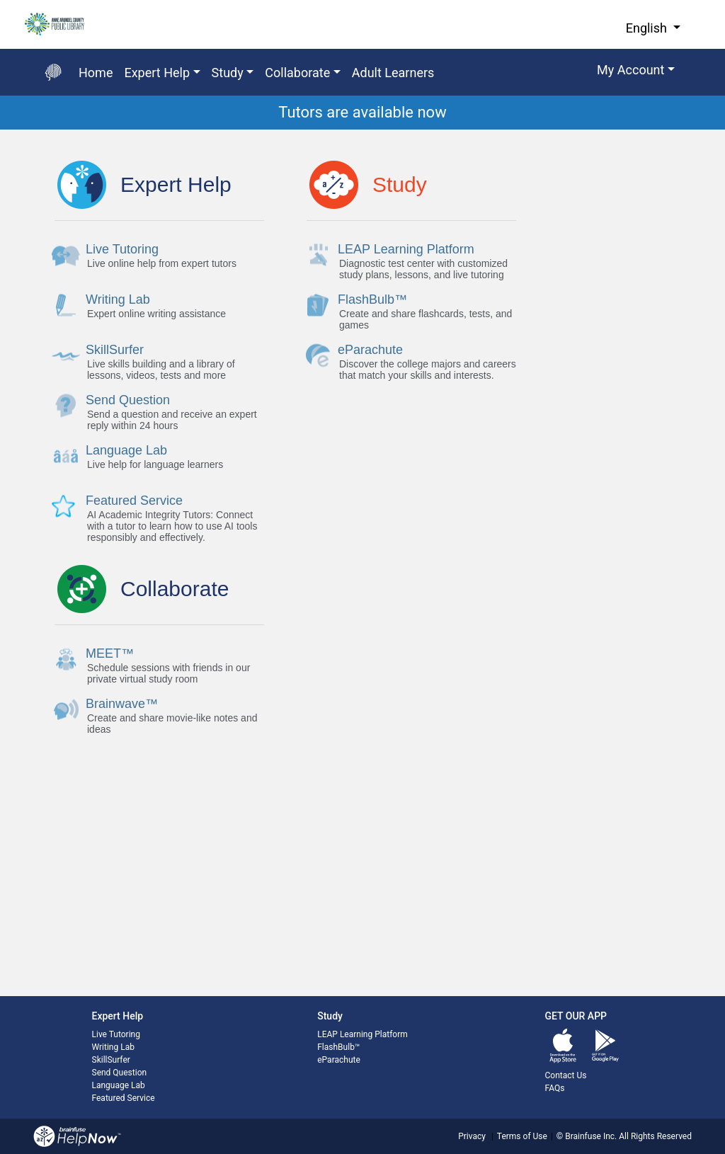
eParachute (338, 1060)
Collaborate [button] (297, 72)
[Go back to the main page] (53, 72)
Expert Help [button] (157, 72)
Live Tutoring (116, 1034)
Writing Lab (113, 1047)
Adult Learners (393, 72)
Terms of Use (522, 1136)
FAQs (555, 1088)
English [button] (648, 28)
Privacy (472, 1136)
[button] (635, 72)
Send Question (119, 1073)
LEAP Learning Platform (362, 1034)
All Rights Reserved (654, 1136)
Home (96, 72)
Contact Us (566, 1075)
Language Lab (118, 1085)
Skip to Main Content (0, 0)
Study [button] (228, 72)
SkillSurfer (111, 1060)
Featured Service (123, 1098)
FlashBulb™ (338, 1047)
